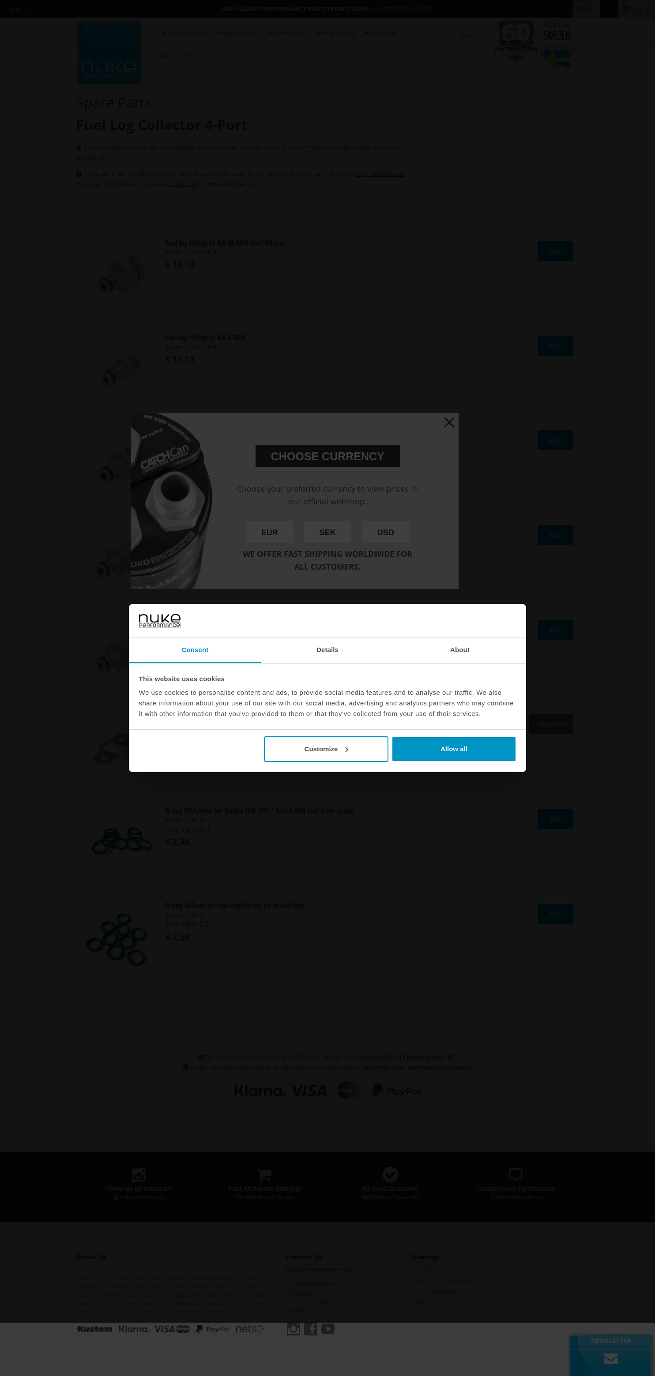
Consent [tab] (195, 649)
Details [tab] (327, 649)
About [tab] (460, 649)
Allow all (453, 749)
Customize (327, 749)
